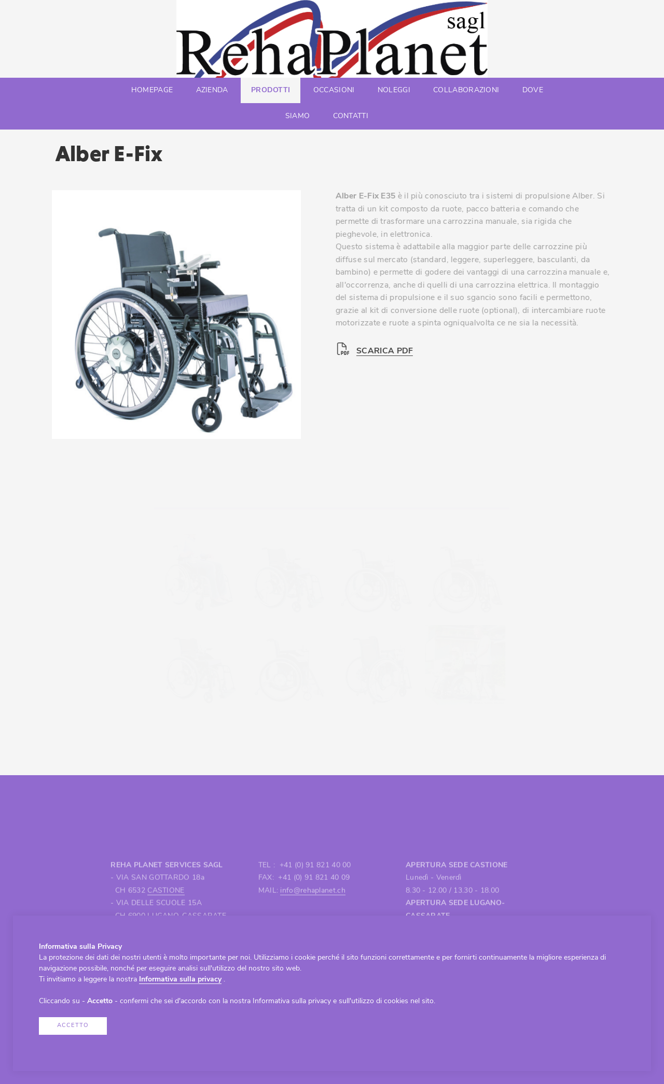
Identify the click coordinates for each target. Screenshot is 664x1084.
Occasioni (334, 90)
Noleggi (394, 90)
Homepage (152, 90)
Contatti (350, 116)
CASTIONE (165, 914)
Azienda (212, 90)
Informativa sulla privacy (180, 979)
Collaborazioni (466, 90)
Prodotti (270, 90)
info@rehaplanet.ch (312, 914)
